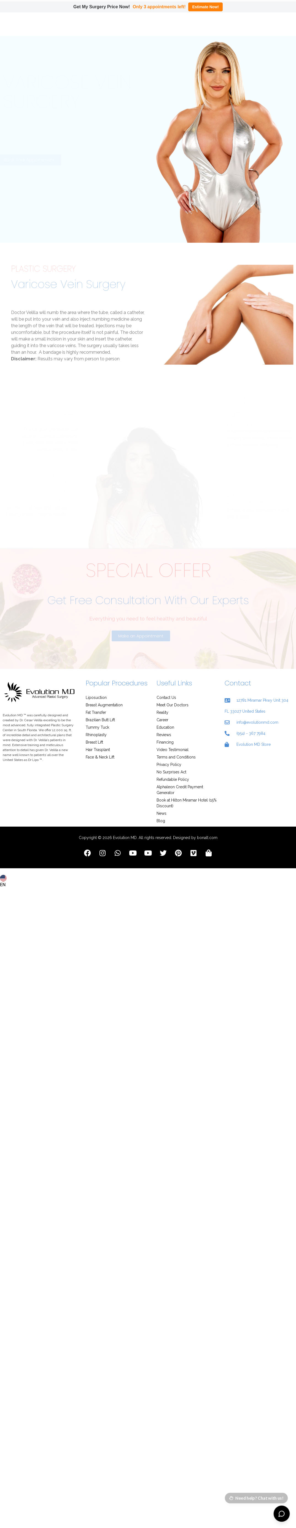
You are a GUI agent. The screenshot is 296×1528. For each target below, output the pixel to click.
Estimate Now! (205, 7)
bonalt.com (207, 819)
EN (3, 863)
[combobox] (4, 860)
